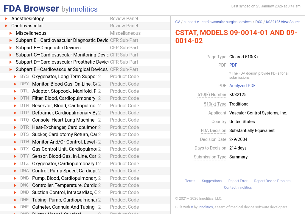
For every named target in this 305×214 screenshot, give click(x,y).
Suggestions (212, 181)
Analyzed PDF (242, 86)
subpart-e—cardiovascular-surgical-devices (218, 22)
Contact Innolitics (238, 187)
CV (177, 22)
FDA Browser (31, 8)
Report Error (238, 181)
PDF (233, 65)
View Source (291, 22)
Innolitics (83, 9)
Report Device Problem (272, 181)
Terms (190, 181)
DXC (258, 22)
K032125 (273, 22)
